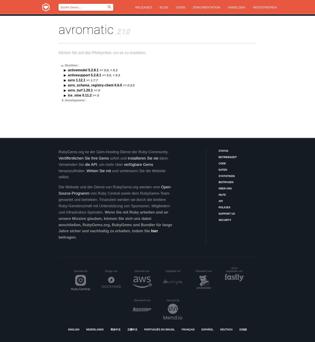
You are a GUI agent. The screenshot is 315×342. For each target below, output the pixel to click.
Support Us (227, 213)
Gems (180, 7)
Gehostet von (143, 271)
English (73, 329)
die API (91, 164)
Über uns (225, 188)
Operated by (82, 273)
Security (225, 220)
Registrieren (265, 7)
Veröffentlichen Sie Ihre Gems (84, 158)
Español (208, 329)
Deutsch (226, 329)
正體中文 (132, 329)
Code (222, 163)
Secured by (174, 300)
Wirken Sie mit (99, 171)
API (221, 201)
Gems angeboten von (235, 270)
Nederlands (95, 329)
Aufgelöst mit (174, 271)
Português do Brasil (159, 329)
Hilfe (222, 194)
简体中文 (116, 329)
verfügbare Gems (138, 164)
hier (154, 231)
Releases (143, 7)
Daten (223, 169)
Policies (224, 207)
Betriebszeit (228, 157)
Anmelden (236, 7)
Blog (164, 7)
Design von (113, 271)
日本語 (243, 329)
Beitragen (226, 182)
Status (223, 150)
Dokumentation (206, 7)
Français (188, 329)
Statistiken (227, 176)
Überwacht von (204, 271)
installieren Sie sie (143, 158)
